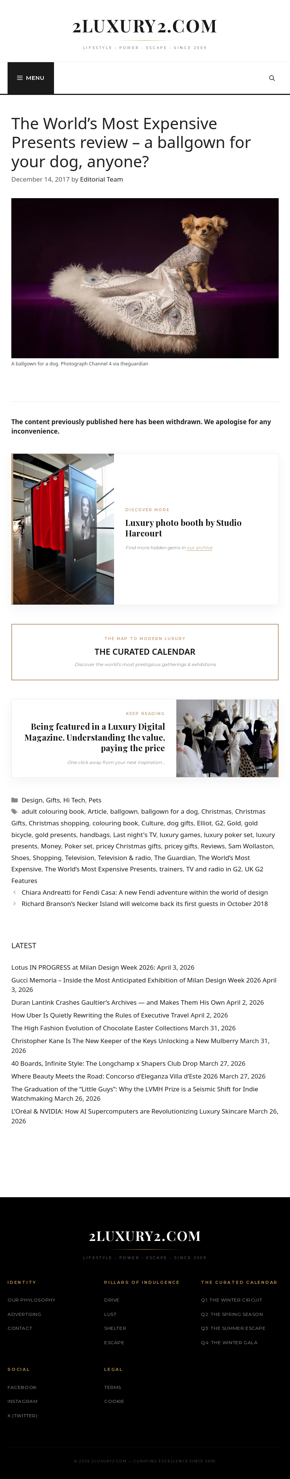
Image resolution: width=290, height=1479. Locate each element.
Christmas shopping (59, 823)
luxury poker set (228, 834)
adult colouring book (53, 811)
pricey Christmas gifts (128, 846)
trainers (171, 869)
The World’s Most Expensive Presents (100, 869)
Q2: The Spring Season (232, 1314)
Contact (20, 1328)
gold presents (55, 834)
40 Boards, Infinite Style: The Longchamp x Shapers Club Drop (104, 1063)
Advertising (25, 1314)
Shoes (20, 857)
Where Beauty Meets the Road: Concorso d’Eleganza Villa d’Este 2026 (114, 1076)
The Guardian (174, 857)
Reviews (213, 846)
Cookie (114, 1401)
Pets (94, 800)
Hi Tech (74, 800)
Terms (112, 1387)
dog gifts (180, 823)
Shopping (47, 857)
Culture (152, 823)
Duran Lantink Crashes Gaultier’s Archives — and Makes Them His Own (118, 1002)
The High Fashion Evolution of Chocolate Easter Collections (99, 1028)
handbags (95, 834)
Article (97, 811)
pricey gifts (180, 846)
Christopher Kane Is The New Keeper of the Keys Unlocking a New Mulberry (124, 1040)
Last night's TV (134, 834)
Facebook (22, 1387)
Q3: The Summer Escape (233, 1328)
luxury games (180, 834)
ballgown (124, 811)
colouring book (115, 823)
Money (51, 846)
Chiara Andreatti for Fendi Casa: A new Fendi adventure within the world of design (145, 892)
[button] (272, 78)
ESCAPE (114, 1342)
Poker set (79, 846)
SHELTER (115, 1328)
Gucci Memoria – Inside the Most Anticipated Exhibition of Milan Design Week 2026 (136, 980)
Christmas (216, 811)
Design (32, 800)
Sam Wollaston (250, 846)
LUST (110, 1314)
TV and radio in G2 (213, 869)
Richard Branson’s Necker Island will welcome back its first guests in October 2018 (145, 903)
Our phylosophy (31, 1300)
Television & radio (124, 857)
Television (79, 857)
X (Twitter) (23, 1415)
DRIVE (112, 1300)
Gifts (53, 800)
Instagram (22, 1401)
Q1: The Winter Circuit (231, 1300)
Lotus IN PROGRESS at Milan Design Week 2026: (83, 967)
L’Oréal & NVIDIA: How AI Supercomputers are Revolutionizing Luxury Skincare (129, 1111)
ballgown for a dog (169, 811)
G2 (219, 823)
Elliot (204, 823)
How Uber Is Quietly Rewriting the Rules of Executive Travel (100, 1015)
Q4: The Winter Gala (229, 1342)
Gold (234, 823)
